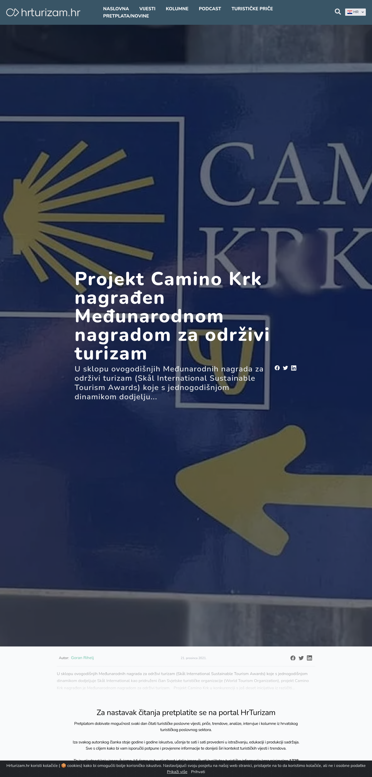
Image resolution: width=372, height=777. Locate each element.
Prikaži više (177, 772)
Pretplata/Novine (126, 16)
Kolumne (177, 9)
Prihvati (198, 772)
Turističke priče (252, 9)
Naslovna (116, 9)
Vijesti (147, 9)
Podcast (210, 9)
